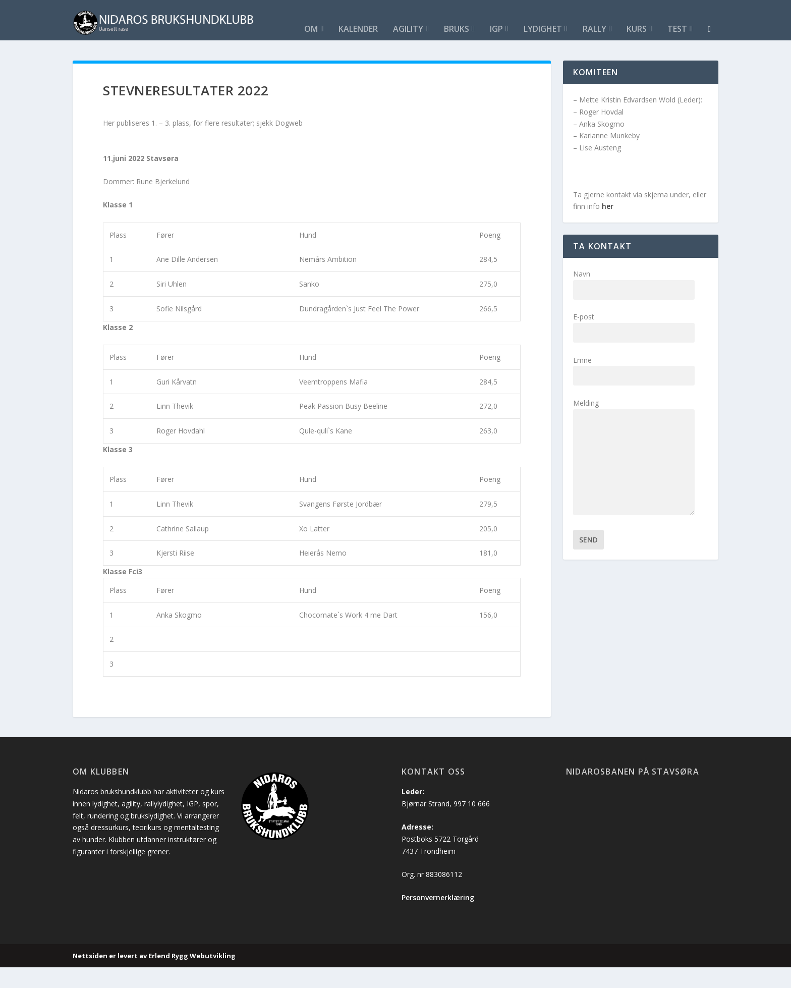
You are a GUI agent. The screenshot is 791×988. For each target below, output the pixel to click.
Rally (370, 50)
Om (87, 50)
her (607, 227)
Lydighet (318, 50)
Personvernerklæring (438, 918)
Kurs (413, 50)
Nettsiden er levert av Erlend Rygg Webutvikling (154, 976)
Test (453, 50)
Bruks (232, 50)
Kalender (134, 50)
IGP (272, 50)
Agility (184, 50)
